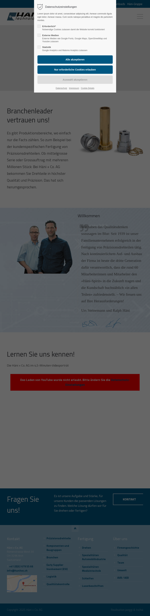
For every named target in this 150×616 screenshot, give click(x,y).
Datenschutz (61, 88)
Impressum (74, 88)
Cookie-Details (87, 88)
